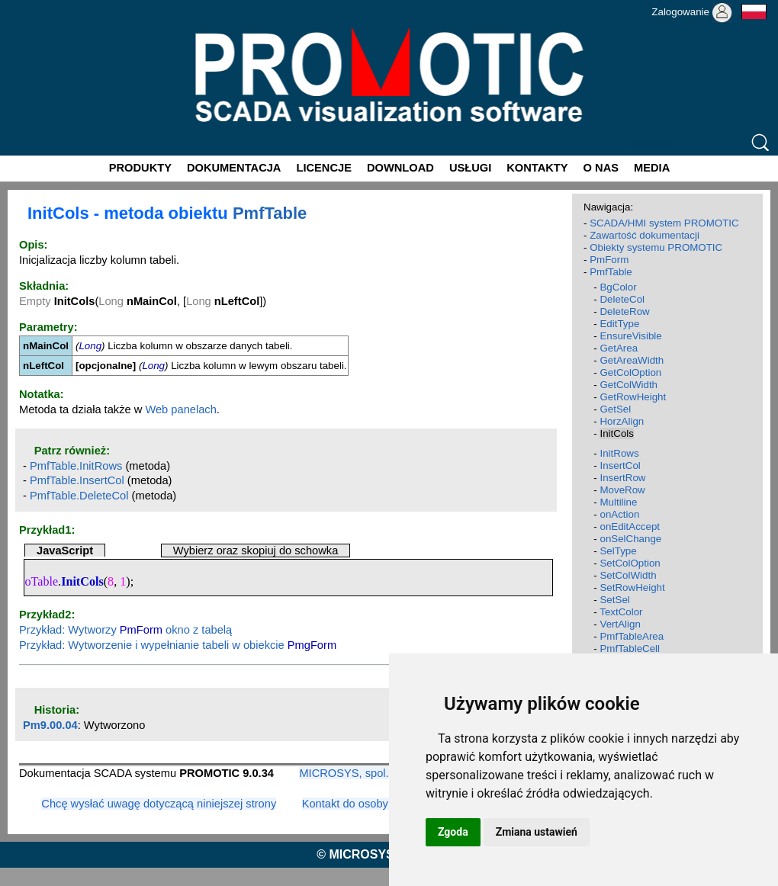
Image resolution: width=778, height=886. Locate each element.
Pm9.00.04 (50, 725)
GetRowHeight (633, 397)
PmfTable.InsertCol (77, 480)
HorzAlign (622, 421)
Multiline (618, 502)
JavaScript (65, 550)
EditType (619, 323)
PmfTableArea (632, 636)
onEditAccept (630, 526)
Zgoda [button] (453, 832)
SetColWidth (628, 575)
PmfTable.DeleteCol (79, 496)
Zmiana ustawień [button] (536, 832)
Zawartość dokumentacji (644, 235)
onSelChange (630, 538)
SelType (618, 551)
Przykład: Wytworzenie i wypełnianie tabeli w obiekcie (177, 645)
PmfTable (270, 213)
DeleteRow (624, 311)
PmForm (609, 259)
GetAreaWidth (632, 360)
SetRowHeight (632, 587)
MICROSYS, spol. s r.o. (357, 773)
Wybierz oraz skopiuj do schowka (256, 550)
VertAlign (620, 624)
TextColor (621, 612)
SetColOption (630, 563)
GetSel (615, 409)
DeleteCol (622, 299)
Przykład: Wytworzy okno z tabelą (125, 630)
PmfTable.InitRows (76, 466)
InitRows (619, 453)
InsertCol (620, 465)
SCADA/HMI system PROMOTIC (664, 223)
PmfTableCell (630, 648)
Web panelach (180, 409)
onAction (619, 514)
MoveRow (622, 490)
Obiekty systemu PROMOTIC (656, 247)
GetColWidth (628, 384)
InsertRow (622, 477)
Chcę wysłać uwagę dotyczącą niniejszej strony (158, 804)
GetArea (619, 348)
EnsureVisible (630, 336)
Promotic (28, 5)
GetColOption (630, 372)
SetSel (614, 599)
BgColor (618, 287)
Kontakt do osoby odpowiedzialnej (386, 804)
